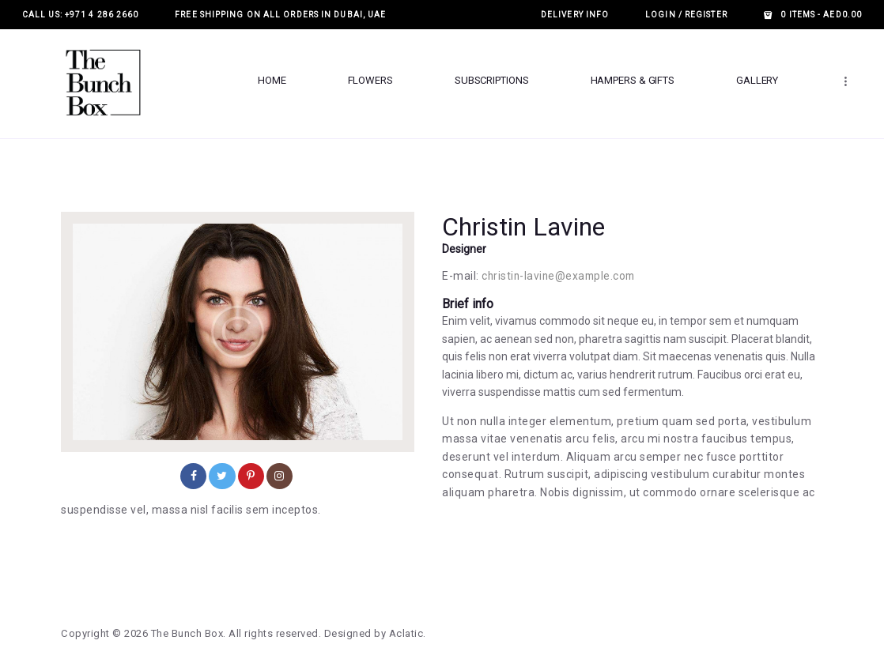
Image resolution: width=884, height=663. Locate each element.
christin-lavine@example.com (561, 275)
